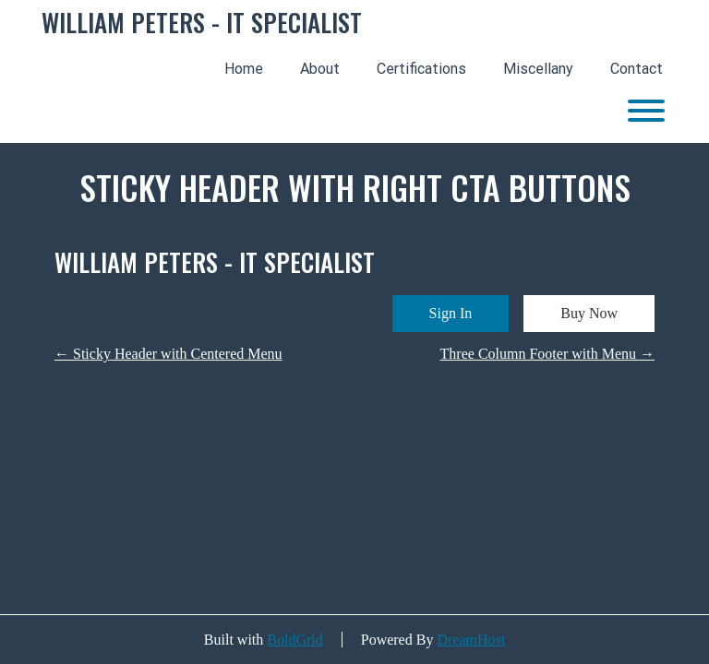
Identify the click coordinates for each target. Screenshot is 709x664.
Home (243, 68)
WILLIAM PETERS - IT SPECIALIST (202, 23)
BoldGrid (294, 639)
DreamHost (471, 639)
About (320, 68)
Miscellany (538, 68)
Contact (636, 68)
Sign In (451, 313)
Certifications (421, 68)
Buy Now (589, 313)
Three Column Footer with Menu (547, 354)
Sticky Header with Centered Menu (168, 354)
